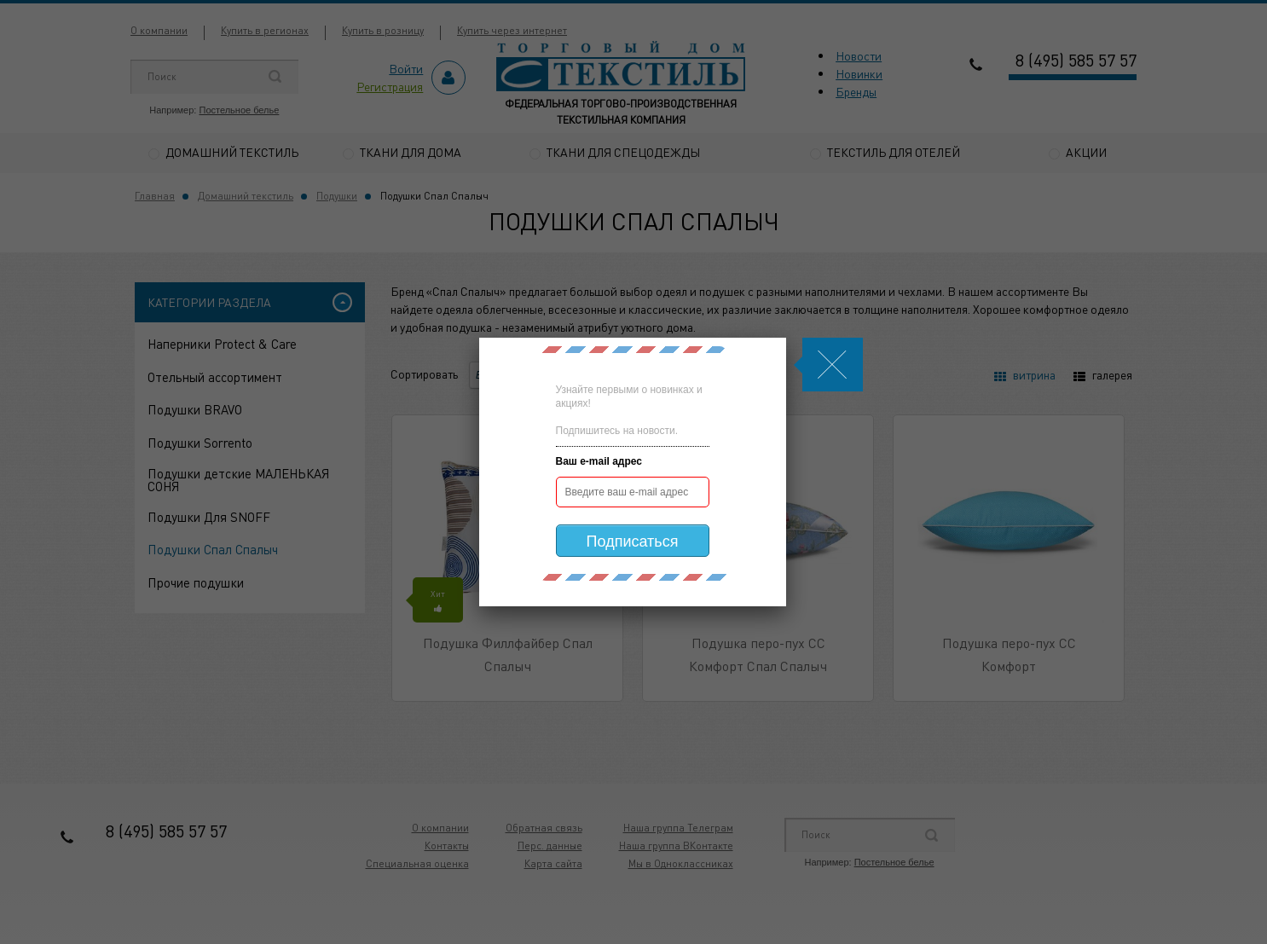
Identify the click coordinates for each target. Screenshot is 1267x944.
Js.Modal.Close (832, 364)
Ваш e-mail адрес (599, 461)
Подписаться (633, 541)
